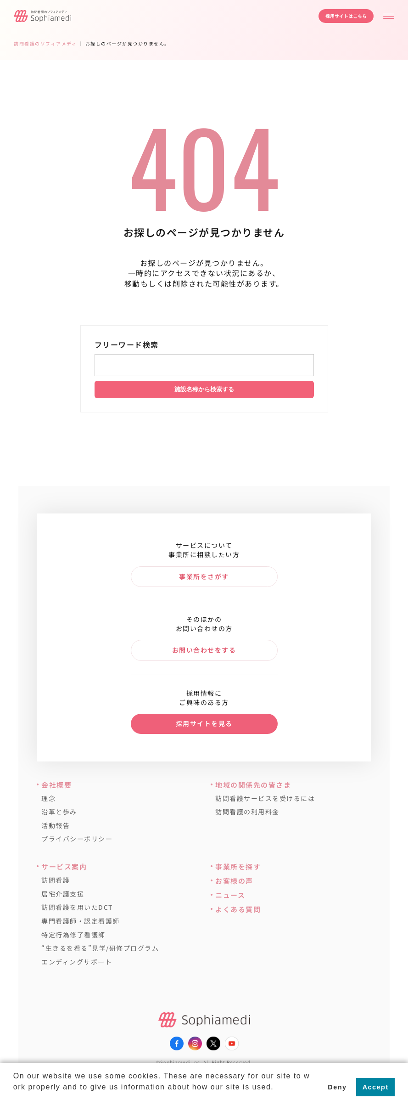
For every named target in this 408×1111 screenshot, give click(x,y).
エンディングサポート (76, 962)
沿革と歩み (59, 811)
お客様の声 (234, 880)
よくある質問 (238, 909)
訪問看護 (55, 880)
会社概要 (56, 785)
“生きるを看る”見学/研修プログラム (100, 948)
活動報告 (55, 825)
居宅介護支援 (62, 894)
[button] (14, 1099)
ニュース (230, 895)
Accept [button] (376, 1087)
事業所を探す (238, 866)
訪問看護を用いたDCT (77, 907)
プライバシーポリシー (76, 839)
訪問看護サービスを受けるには (265, 798)
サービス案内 (64, 866)
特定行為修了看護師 (73, 935)
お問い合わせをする (204, 649)
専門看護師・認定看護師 (80, 921)
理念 (48, 798)
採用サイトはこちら (346, 15)
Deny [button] (337, 1087)
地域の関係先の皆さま (253, 785)
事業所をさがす (204, 576)
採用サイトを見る (204, 723)
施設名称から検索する (204, 389)
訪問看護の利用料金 (247, 811)
